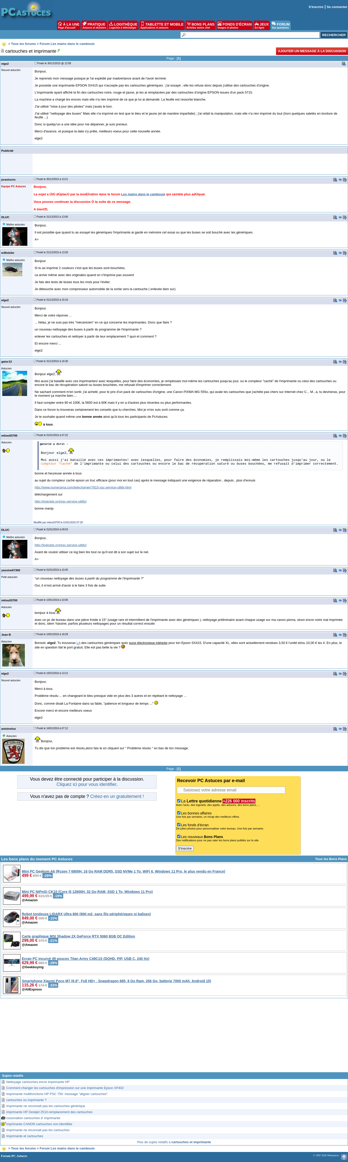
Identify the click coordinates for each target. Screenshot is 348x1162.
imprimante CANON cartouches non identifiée (39, 1124)
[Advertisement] (174, 1037)
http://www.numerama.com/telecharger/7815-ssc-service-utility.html (83, 487)
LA (78, 643)
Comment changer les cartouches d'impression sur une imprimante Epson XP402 (65, 1088)
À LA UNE (68, 25)
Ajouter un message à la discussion (312, 51)
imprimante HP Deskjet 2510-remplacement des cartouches (49, 1112)
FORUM (281, 25)
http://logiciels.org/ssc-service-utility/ (61, 501)
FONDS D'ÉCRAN (235, 25)
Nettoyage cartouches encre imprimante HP (37, 1082)
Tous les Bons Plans (331, 859)
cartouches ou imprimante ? (26, 1100)
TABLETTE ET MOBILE (162, 25)
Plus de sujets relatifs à (174, 1142)
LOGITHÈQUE (123, 25)
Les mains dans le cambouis (143, 194)
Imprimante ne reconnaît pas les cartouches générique (45, 1106)
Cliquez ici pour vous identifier (86, 784)
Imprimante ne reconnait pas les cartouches (37, 1130)
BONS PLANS (201, 25)
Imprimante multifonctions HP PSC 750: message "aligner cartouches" (57, 1094)
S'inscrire (316, 7)
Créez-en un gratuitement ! (117, 796)
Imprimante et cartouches (24, 1136)
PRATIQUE (94, 25)
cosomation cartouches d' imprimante (33, 1118)
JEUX (262, 25)
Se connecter (337, 7)
